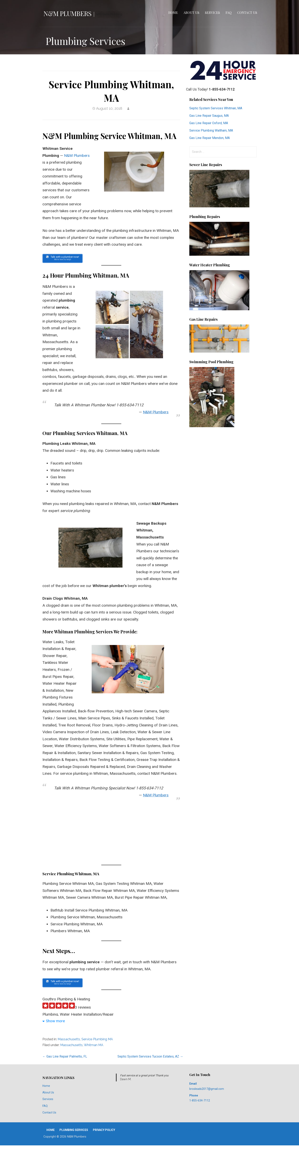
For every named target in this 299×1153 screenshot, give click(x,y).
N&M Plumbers (67, 13)
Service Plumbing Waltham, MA (211, 130)
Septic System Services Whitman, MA (215, 108)
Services (212, 12)
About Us (191, 12)
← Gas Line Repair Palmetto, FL (64, 1058)
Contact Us (247, 12)
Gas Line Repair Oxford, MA (208, 123)
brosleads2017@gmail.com (206, 1090)
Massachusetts (69, 1041)
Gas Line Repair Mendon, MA (209, 138)
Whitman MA (93, 1047)
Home (173, 12)
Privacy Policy (104, 1132)
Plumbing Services (73, 1132)
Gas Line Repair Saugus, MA (209, 116)
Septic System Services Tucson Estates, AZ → (150, 1058)
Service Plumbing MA (97, 1041)
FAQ (229, 12)
